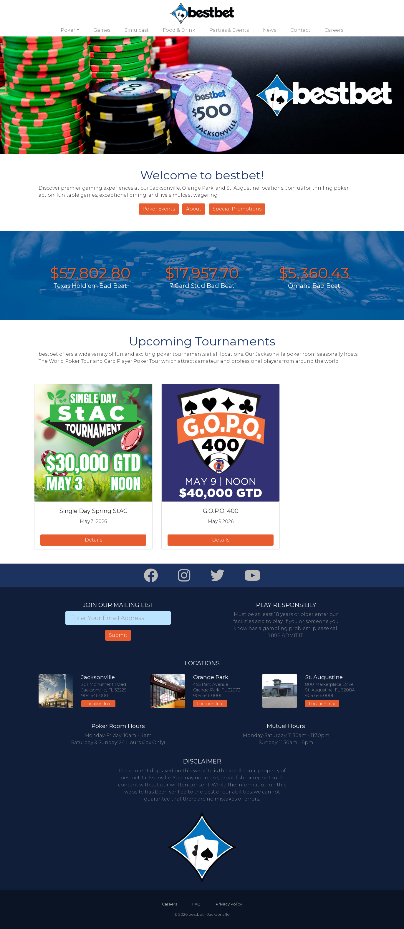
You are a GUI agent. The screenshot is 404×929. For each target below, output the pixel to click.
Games (101, 30)
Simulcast (137, 30)
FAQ (196, 904)
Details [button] (93, 540)
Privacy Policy (229, 904)
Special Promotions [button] (237, 209)
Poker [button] (68, 30)
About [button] (193, 209)
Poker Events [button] (159, 209)
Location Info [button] (98, 703)
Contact (300, 30)
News (269, 30)
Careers (333, 30)
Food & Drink (179, 30)
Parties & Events (229, 30)
